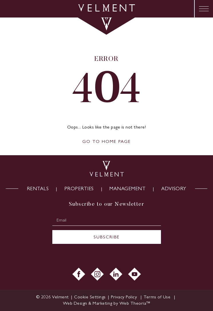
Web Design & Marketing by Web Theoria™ (106, 303)
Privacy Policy (124, 297)
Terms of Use (158, 297)
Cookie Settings (90, 297)
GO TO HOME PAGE (106, 141)
